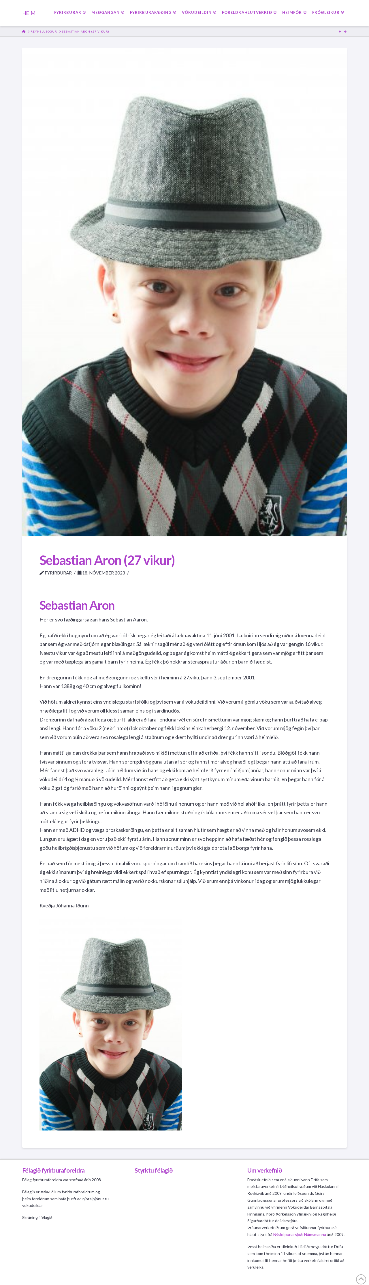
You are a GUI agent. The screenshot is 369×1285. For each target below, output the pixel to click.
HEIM (28, 13)
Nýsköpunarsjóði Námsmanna (299, 1234)
